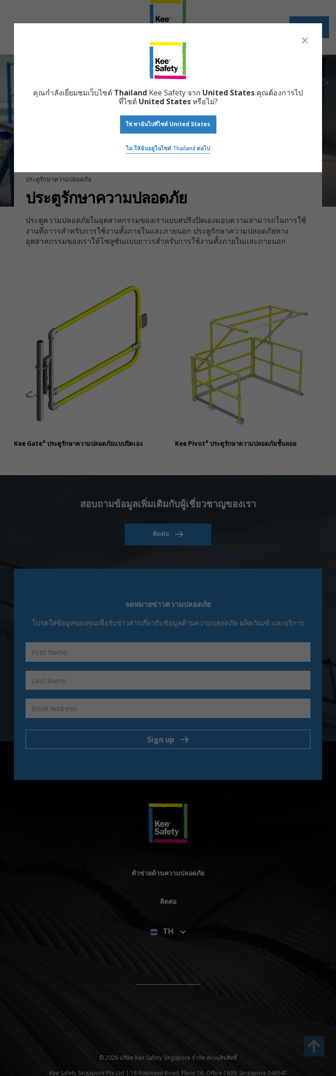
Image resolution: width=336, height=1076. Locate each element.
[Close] (305, 40)
